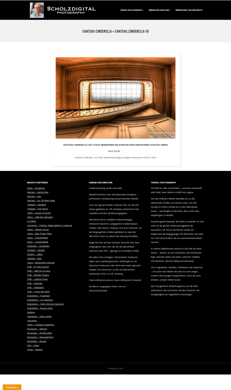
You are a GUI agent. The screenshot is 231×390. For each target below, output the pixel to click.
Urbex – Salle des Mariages (40, 217)
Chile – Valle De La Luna (38, 271)
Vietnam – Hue (34, 196)
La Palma (31, 221)
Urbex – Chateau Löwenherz (40, 324)
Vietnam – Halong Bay (37, 192)
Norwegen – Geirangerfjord (40, 337)
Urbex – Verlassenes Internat (41, 262)
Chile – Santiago (34, 283)
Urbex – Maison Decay (38, 229)
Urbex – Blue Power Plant (39, 233)
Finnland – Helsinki (36, 250)
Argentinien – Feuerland (38, 295)
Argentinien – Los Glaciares (40, 299)
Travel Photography (131, 10)
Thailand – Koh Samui (37, 208)
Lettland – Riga (34, 258)
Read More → (115, 151)
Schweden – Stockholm (38, 246)
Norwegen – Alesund (37, 328)
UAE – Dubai (33, 345)
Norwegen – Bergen (36, 341)
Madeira (31, 312)
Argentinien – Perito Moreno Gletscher (45, 304)
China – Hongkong (36, 188)
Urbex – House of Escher (39, 213)
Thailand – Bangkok (36, 204)
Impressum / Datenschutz (188, 10)
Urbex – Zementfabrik (37, 237)
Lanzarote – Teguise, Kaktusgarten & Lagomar (49, 225)
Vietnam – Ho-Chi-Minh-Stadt (41, 200)
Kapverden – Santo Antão (39, 316)
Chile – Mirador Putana (38, 275)
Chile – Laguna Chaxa (37, 279)
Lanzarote (32, 320)
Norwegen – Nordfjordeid (39, 333)
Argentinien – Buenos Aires (40, 308)
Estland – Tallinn (35, 254)
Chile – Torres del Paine (38, 291)
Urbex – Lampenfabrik (37, 242)
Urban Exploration (158, 10)
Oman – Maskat (34, 349)
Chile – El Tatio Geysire (38, 266)
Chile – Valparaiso (35, 287)
